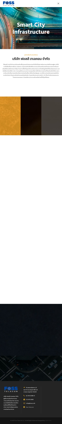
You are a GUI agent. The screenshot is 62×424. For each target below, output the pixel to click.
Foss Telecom (30, 407)
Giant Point (48, 421)
